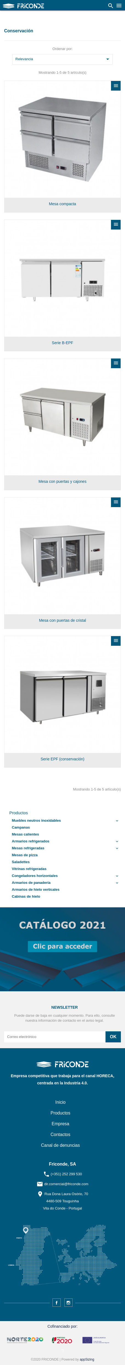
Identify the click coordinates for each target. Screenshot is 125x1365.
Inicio (60, 1102)
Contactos (60, 1134)
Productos (18, 812)
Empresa (60, 1123)
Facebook (56, 1302)
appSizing (87, 1359)
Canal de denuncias (60, 1145)
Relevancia (63, 59)
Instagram (68, 1302)
